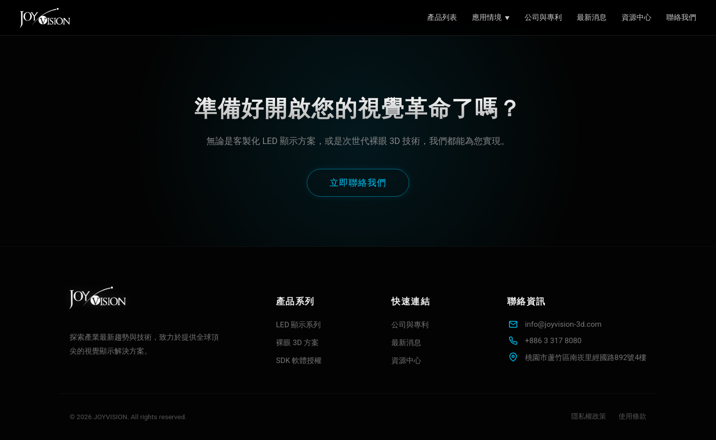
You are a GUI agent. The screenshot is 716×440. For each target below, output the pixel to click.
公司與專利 (543, 17)
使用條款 (632, 416)
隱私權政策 (588, 416)
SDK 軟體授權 (299, 360)
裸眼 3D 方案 (297, 342)
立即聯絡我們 (358, 183)
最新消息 (592, 17)
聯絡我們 (681, 17)
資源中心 (636, 17)
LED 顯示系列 (298, 324)
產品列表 (442, 17)
